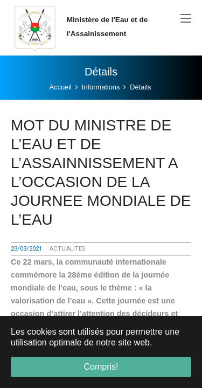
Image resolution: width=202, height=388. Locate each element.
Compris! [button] (100, 366)
